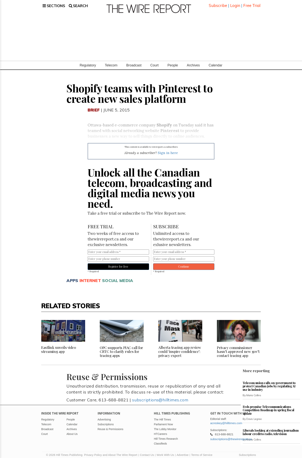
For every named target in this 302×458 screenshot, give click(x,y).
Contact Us (147, 453)
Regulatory (88, 64)
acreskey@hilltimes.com (226, 421)
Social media (117, 278)
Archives (193, 64)
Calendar (215, 64)
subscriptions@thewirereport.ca (231, 437)
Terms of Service (201, 453)
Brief (94, 108)
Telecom (111, 64)
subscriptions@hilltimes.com (160, 398)
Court (154, 64)
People (172, 64)
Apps (72, 278)
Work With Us (165, 453)
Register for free (118, 265)
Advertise (183, 453)
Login (235, 4)
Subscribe (218, 4)
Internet (90, 278)
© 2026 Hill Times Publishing (65, 453)
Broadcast (134, 64)
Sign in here (168, 151)
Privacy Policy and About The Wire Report (110, 453)
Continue (183, 265)
